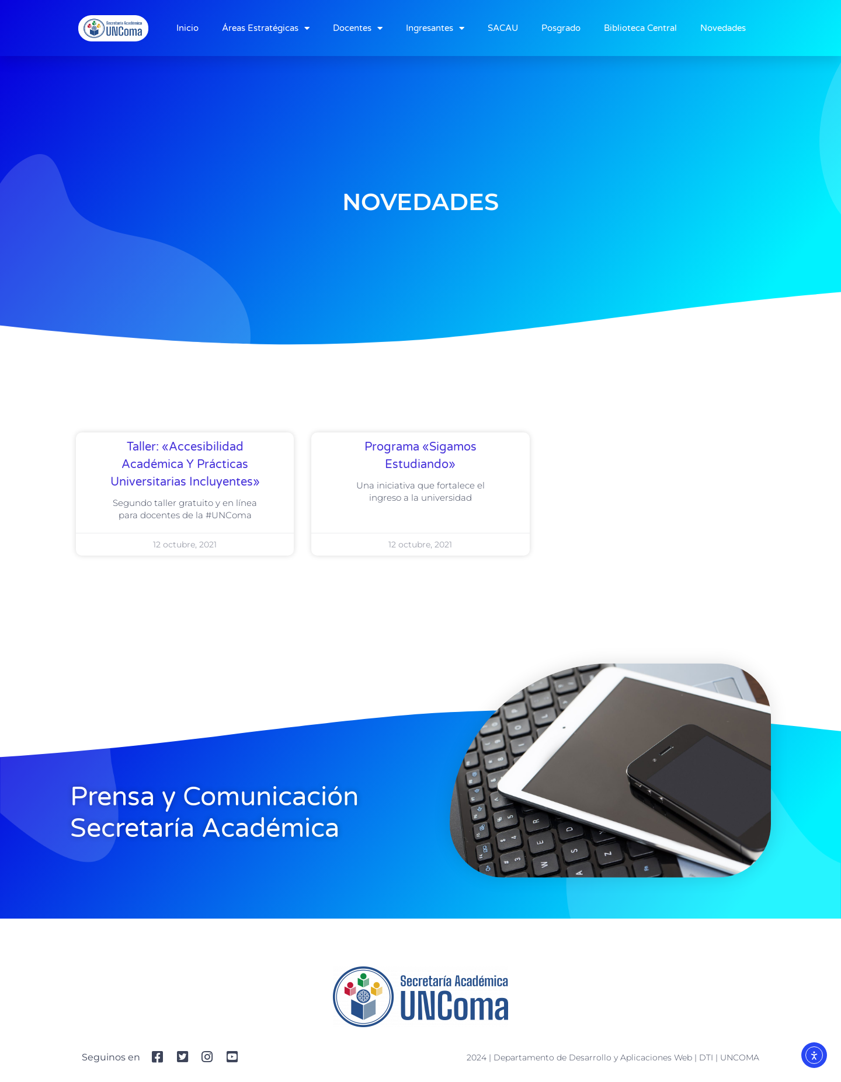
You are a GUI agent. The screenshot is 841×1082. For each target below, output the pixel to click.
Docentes (358, 28)
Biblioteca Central (640, 28)
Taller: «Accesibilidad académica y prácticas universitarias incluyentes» (185, 464)
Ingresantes (435, 28)
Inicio (187, 28)
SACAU (503, 28)
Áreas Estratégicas (266, 28)
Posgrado (561, 28)
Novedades (723, 28)
